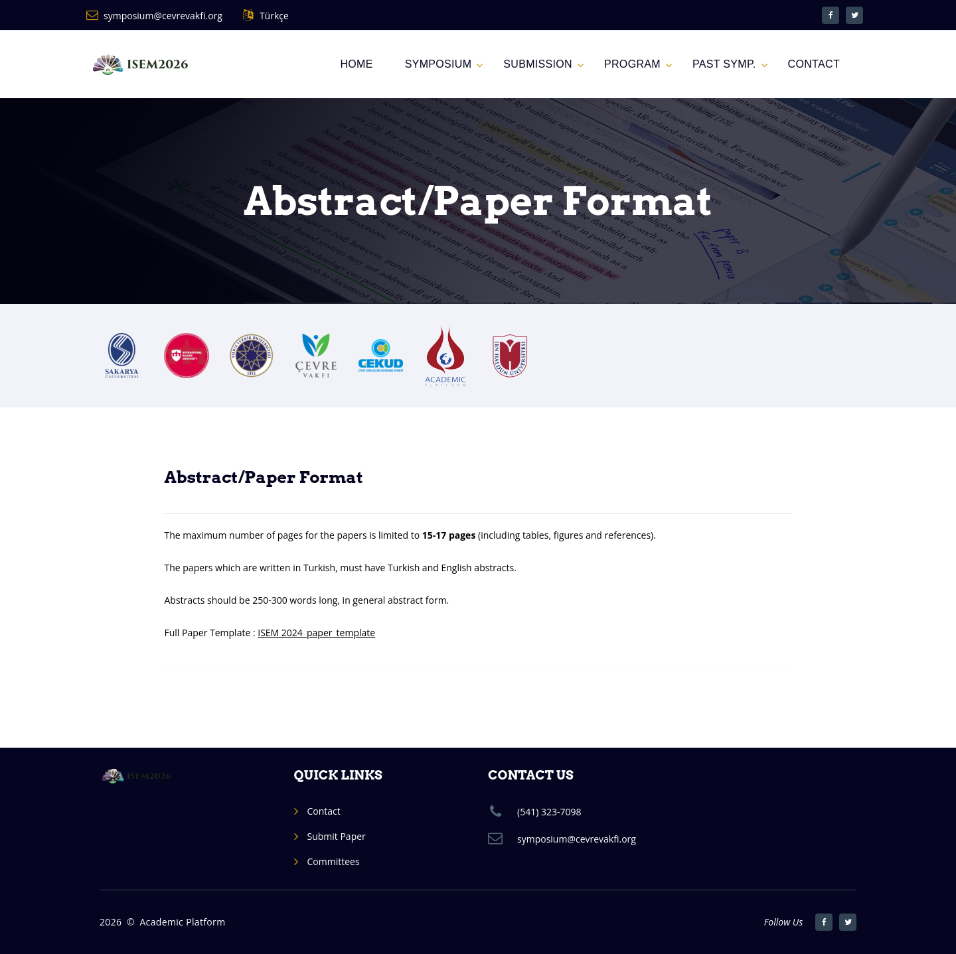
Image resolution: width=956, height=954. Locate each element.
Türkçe (274, 15)
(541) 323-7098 (549, 811)
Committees (333, 861)
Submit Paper (336, 836)
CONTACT (814, 64)
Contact (324, 811)
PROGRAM (632, 64)
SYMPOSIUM (438, 64)
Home (356, 64)
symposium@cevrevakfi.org (163, 15)
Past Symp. (724, 64)
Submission (537, 64)
